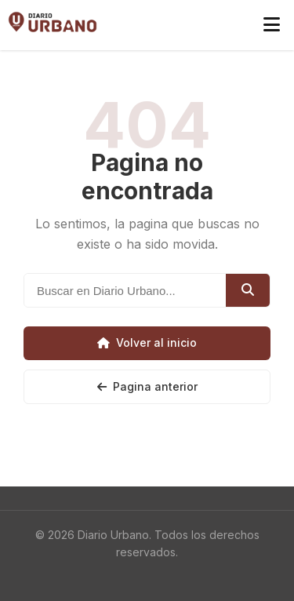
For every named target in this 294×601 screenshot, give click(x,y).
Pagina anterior (147, 386)
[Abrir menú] (271, 25)
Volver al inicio (147, 342)
